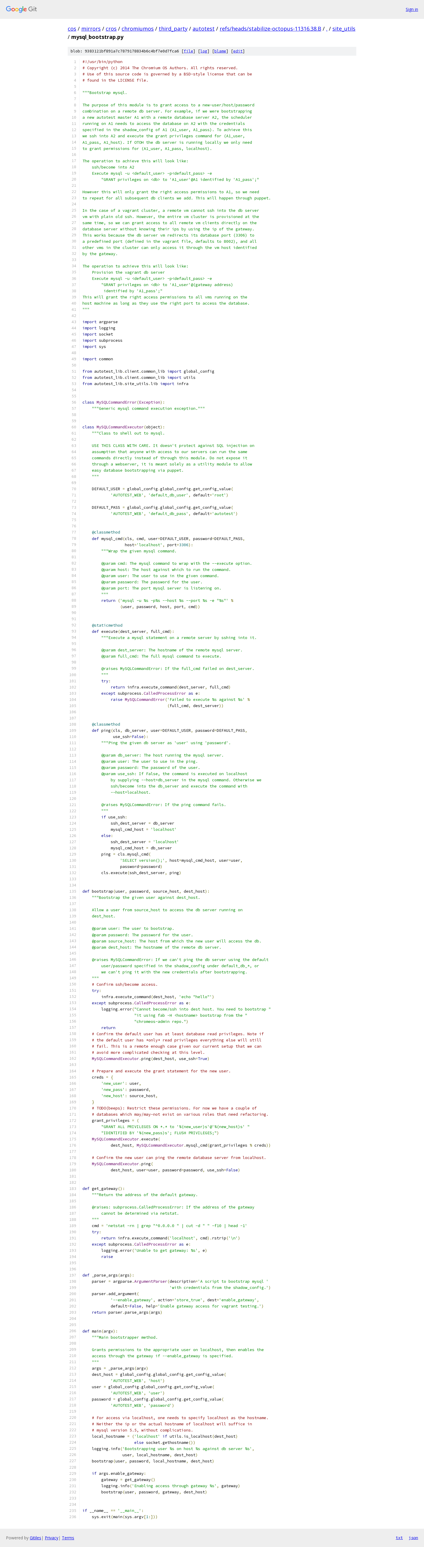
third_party (173, 28)
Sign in (412, 9)
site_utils (343, 28)
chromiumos (138, 28)
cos (72, 28)
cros (111, 28)
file (188, 51)
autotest (204, 28)
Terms (68, 1538)
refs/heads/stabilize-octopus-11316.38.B (270, 28)
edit (238, 51)
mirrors (91, 28)
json (413, 1537)
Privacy (51, 1538)
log (203, 51)
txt (399, 1537)
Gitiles (35, 1538)
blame (220, 51)
